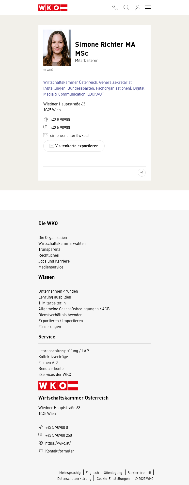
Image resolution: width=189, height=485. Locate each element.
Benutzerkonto (50, 368)
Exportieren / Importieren (60, 320)
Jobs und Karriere (54, 261)
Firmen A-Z (48, 362)
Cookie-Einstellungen (113, 478)
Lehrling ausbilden (54, 297)
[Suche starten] (126, 7)
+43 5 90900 (56, 119)
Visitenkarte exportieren (73, 146)
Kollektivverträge (53, 356)
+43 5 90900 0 (53, 427)
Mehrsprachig (70, 472)
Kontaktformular (56, 450)
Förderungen (49, 326)
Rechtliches (48, 255)
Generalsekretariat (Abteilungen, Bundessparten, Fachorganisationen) (87, 85)
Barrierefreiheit (139, 472)
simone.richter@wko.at (66, 135)
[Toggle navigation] (148, 7)
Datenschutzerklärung (74, 478)
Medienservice (50, 266)
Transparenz (49, 249)
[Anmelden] (138, 8)
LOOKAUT (95, 94)
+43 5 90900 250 (55, 435)
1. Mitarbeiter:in (52, 302)
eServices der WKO (54, 374)
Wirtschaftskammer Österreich (70, 82)
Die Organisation (52, 237)
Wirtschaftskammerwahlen (62, 243)
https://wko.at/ (54, 443)
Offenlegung (113, 472)
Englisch (93, 472)
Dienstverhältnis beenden (60, 314)
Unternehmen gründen (58, 291)
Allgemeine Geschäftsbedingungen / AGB (74, 308)
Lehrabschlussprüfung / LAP (63, 350)
